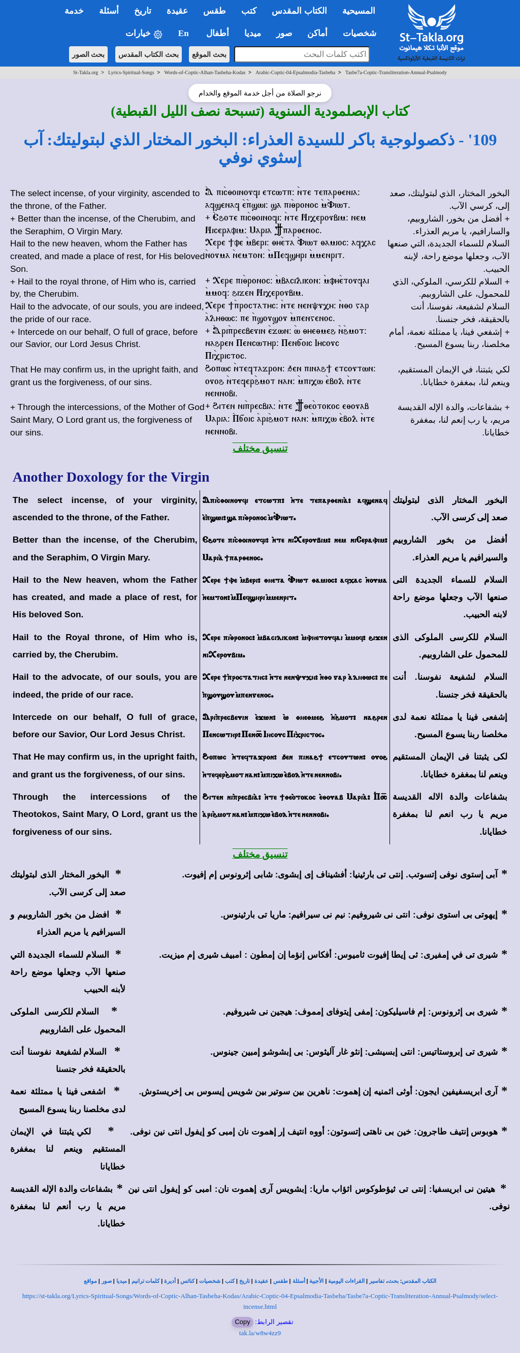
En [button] (184, 33)
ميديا (121, 1281)
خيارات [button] (144, 33)
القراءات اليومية (346, 1281)
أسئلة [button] (109, 11)
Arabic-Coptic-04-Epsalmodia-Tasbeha (295, 72)
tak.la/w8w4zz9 (260, 1333)
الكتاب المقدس (419, 1281)
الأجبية (316, 1281)
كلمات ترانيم (146, 1281)
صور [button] (284, 33)
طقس (280, 1281)
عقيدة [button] (177, 11)
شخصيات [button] (363, 33)
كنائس (187, 1281)
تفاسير (376, 1281)
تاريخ (244, 1281)
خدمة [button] (74, 11)
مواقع (90, 1281)
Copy (242, 1322)
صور (107, 1281)
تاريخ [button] (142, 11)
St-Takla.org (85, 72)
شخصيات (209, 1281)
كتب (230, 1281)
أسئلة (298, 1281)
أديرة (170, 1281)
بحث (393, 1281)
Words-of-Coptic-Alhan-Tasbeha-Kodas (204, 72)
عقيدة (261, 1281)
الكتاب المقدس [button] (299, 11)
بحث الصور (88, 54)
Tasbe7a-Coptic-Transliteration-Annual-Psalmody (396, 72)
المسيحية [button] (358, 11)
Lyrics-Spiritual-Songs (131, 72)
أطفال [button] (217, 33)
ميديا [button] (252, 33)
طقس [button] (214, 11)
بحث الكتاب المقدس (148, 54)
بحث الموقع (209, 54)
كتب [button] (248, 11)
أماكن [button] (317, 33)
